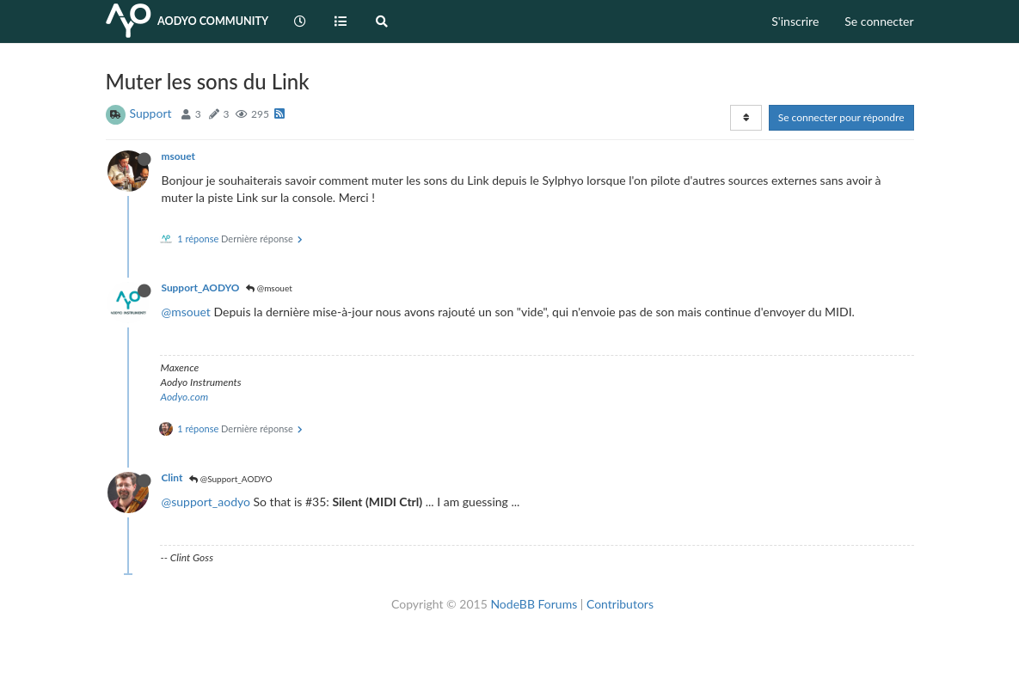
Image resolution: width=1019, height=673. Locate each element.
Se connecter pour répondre (841, 117)
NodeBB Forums (533, 604)
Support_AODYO (201, 287)
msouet (178, 156)
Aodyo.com (185, 396)
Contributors (620, 604)
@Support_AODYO (230, 479)
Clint (172, 477)
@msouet (269, 288)
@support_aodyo (206, 501)
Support (151, 113)
